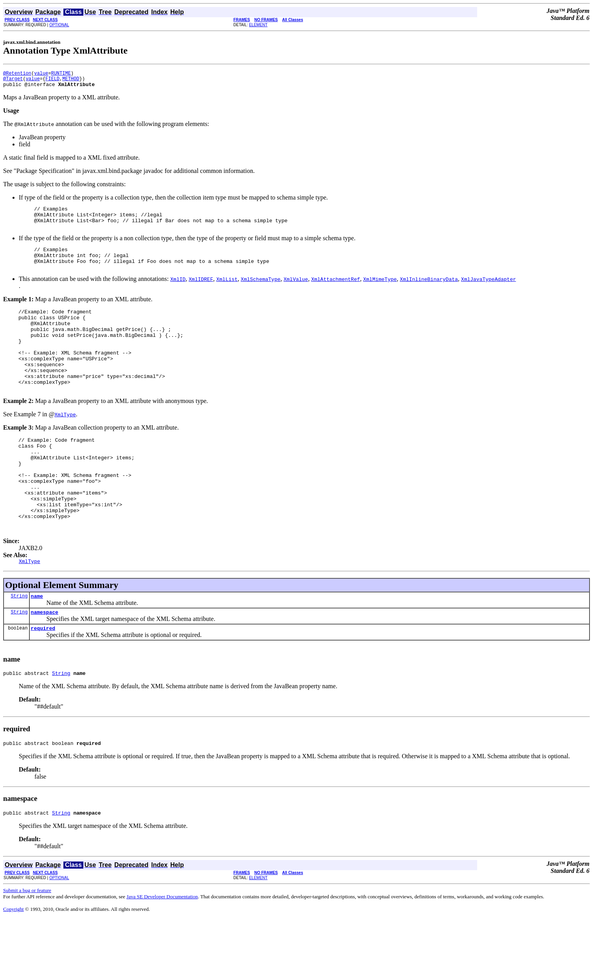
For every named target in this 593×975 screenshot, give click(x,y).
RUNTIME (60, 74)
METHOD (70, 80)
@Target (13, 80)
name (37, 646)
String (19, 646)
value (41, 74)
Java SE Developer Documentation (162, 953)
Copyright (13, 965)
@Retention (17, 74)
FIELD (52, 80)
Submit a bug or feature (27, 947)
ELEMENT (258, 25)
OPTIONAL (59, 25)
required (43, 680)
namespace (44, 663)
